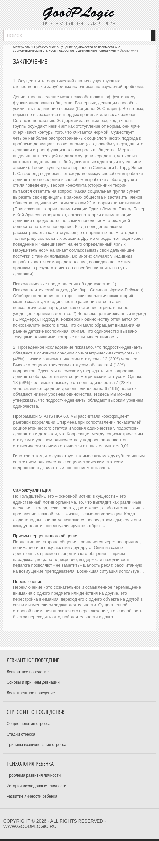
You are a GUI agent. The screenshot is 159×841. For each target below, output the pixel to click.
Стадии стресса (21, 734)
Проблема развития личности (34, 775)
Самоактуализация (32, 490)
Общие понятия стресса (29, 723)
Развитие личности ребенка (32, 796)
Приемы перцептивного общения (46, 535)
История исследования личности (36, 786)
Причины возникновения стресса (36, 744)
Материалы (22, 47)
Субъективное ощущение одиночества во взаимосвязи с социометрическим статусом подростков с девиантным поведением (66, 48)
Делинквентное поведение (31, 693)
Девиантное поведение (28, 672)
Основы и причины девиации (33, 682)
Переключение (28, 581)
